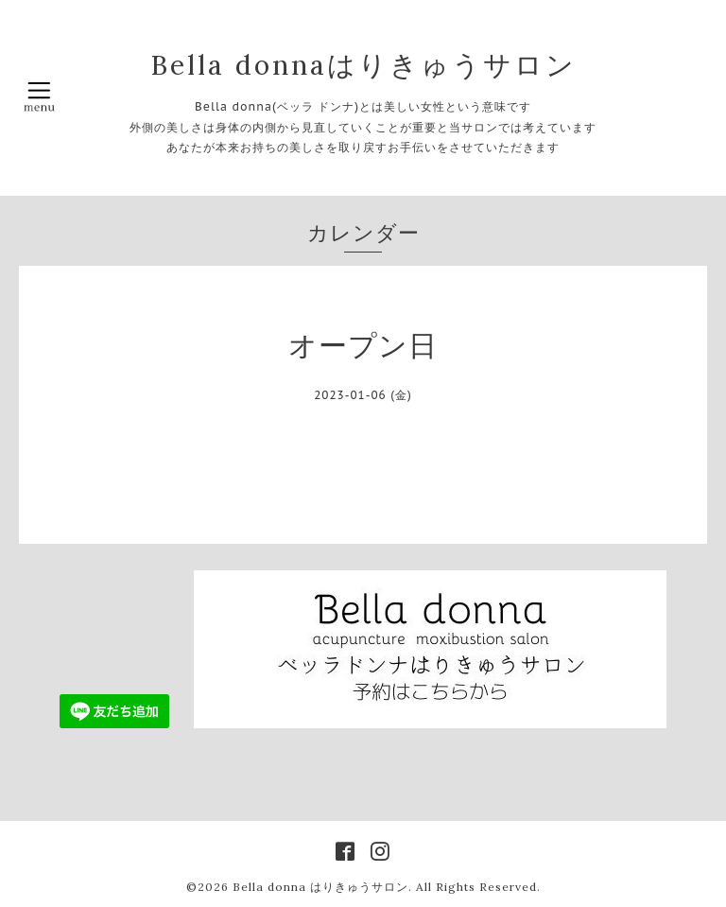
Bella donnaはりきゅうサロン (363, 64)
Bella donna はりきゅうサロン (320, 887)
